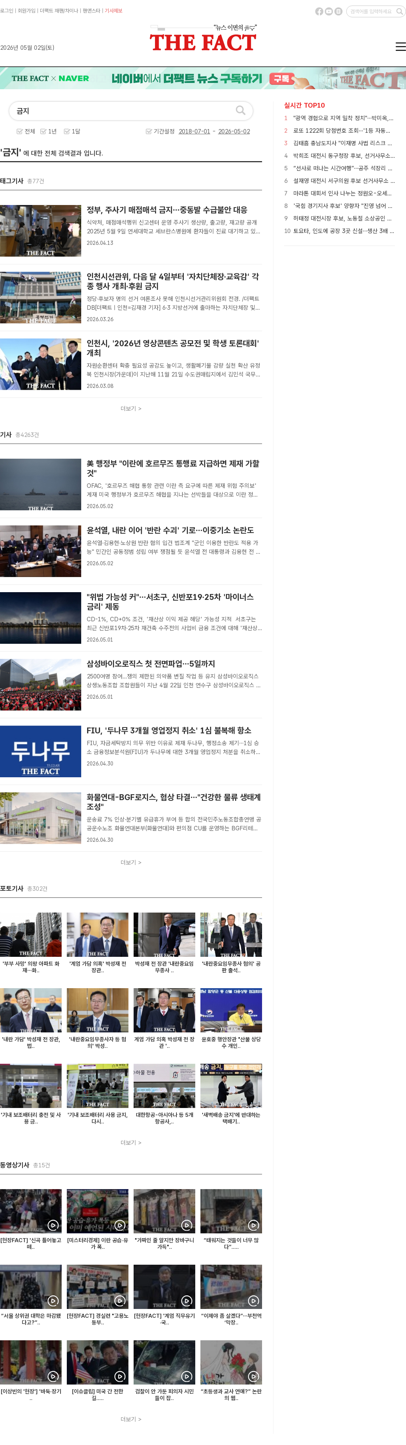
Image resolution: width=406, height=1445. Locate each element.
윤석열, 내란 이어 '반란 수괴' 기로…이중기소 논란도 (170, 530)
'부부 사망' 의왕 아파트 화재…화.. (31, 967)
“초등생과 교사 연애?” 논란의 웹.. (231, 1394)
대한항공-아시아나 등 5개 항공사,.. (164, 1118)
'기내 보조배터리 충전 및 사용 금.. (31, 1118)
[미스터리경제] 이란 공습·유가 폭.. (97, 1243)
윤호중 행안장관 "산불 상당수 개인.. (231, 1042)
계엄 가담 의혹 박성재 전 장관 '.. (164, 1042)
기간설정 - (202, 131)
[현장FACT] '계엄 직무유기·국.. (164, 1319)
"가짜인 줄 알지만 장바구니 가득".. (164, 1243)
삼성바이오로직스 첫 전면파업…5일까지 (152, 663)
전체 (30, 131)
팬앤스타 (91, 11)
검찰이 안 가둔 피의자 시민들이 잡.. (164, 1394)
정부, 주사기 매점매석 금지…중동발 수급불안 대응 (167, 210)
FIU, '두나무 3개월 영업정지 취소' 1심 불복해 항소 (169, 730)
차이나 (71, 11)
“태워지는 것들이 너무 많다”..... (231, 1243)
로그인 (6, 11)
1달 (76, 131)
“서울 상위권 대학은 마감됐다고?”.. (31, 1319)
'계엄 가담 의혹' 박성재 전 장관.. (97, 967)
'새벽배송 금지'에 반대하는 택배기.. (231, 1118)
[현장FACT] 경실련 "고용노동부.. (97, 1319)
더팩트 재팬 (51, 11)
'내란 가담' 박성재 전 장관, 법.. (31, 1042)
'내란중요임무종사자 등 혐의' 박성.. (97, 1042)
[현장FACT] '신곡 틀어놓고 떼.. (30, 1243)
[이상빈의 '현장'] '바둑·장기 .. (31, 1394)
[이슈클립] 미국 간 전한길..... (97, 1394)
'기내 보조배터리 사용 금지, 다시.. (98, 1118)
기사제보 (114, 11)
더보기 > (131, 408)
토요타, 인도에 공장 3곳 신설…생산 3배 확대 (346, 231)
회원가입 (26, 11)
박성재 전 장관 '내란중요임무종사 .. (164, 967)
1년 (52, 131)
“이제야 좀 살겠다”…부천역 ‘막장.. (231, 1319)
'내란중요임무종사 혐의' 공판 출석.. (231, 967)
